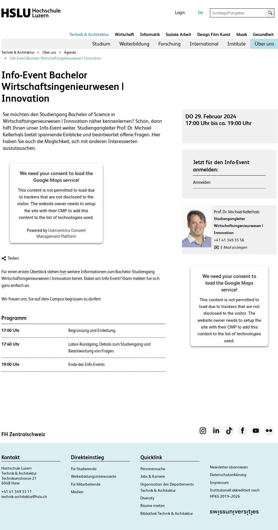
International (204, 44)
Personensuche (152, 468)
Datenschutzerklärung (228, 474)
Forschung (169, 44)
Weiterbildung (134, 44)
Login (180, 12)
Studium (101, 44)
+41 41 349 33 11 (16, 491)
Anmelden (201, 182)
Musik (241, 34)
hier (63, 271)
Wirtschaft (124, 34)
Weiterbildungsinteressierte (93, 476)
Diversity (147, 498)
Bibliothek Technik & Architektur (166, 513)
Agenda (70, 52)
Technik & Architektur (89, 34)
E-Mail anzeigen (234, 247)
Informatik (150, 34)
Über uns (264, 44)
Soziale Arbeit (178, 34)
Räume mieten (152, 505)
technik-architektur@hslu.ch (24, 496)
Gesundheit (263, 34)
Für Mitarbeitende (85, 484)
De (200, 12)
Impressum (219, 482)
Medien (77, 492)
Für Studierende (84, 468)
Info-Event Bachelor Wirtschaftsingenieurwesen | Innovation (55, 58)
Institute (236, 44)
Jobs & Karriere (152, 476)
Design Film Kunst (213, 34)
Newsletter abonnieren (229, 467)
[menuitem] (101, 44)
